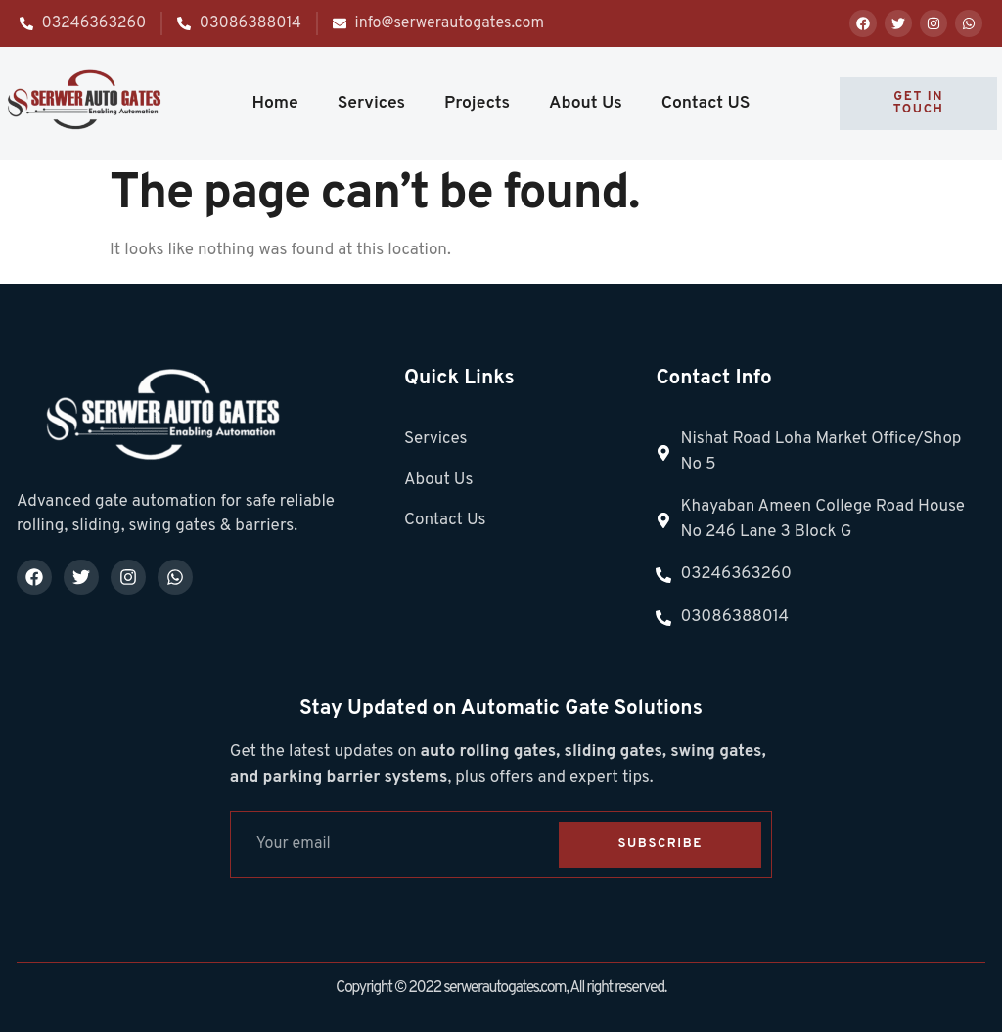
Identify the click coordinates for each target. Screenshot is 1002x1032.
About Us (585, 103)
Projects (477, 103)
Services (371, 103)
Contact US (706, 103)
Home (274, 103)
